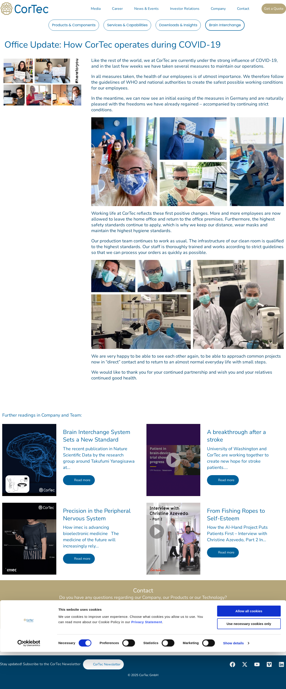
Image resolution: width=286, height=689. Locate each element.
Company (218, 8)
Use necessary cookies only (249, 661)
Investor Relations (184, 8)
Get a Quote (274, 8)
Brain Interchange (225, 25)
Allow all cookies (248, 648)
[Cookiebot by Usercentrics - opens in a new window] (28, 680)
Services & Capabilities (127, 25)
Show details (233, 680)
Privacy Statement (146, 659)
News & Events (146, 8)
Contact (243, 8)
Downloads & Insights (178, 25)
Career (117, 8)
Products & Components (74, 25)
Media (96, 8)
